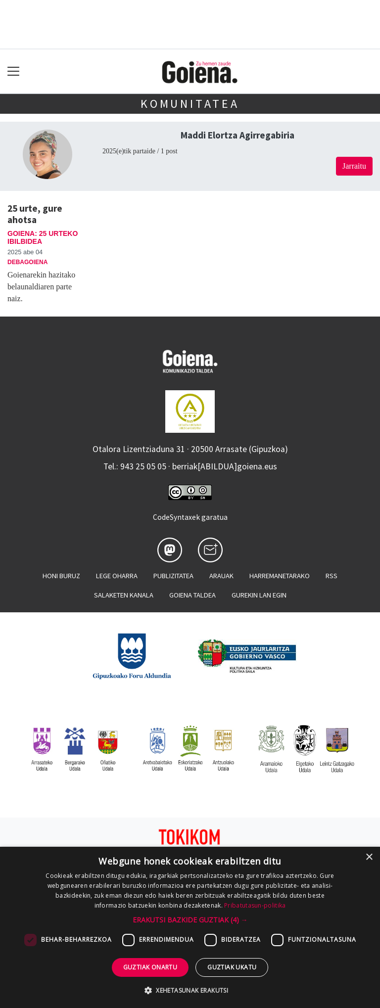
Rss (331, 575)
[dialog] (190, 927)
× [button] (369, 857)
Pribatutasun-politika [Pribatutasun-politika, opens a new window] (254, 905)
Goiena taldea (192, 595)
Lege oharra (117, 575)
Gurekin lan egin (259, 595)
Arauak (221, 575)
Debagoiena (27, 262)
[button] (190, 920)
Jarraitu (354, 166)
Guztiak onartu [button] (150, 967)
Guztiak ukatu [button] (231, 967)
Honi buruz (61, 575)
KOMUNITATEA (190, 103)
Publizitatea (173, 575)
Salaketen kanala (123, 595)
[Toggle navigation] (13, 71)
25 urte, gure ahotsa (34, 214)
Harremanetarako (279, 575)
